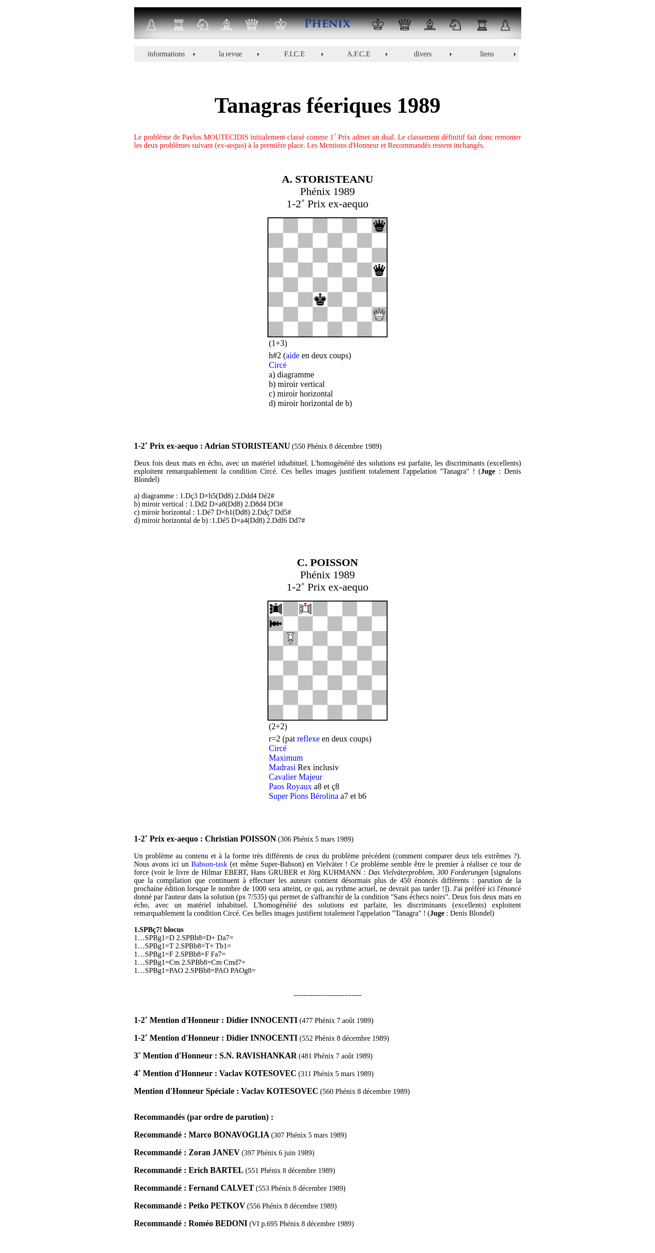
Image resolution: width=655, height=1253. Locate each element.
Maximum (286, 757)
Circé (278, 365)
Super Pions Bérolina (303, 796)
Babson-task (209, 864)
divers (423, 54)
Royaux (299, 786)
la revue (230, 54)
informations (166, 54)
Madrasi (282, 767)
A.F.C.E (359, 54)
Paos (276, 786)
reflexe (308, 738)
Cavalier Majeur (295, 777)
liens (487, 54)
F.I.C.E (294, 54)
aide (293, 355)
